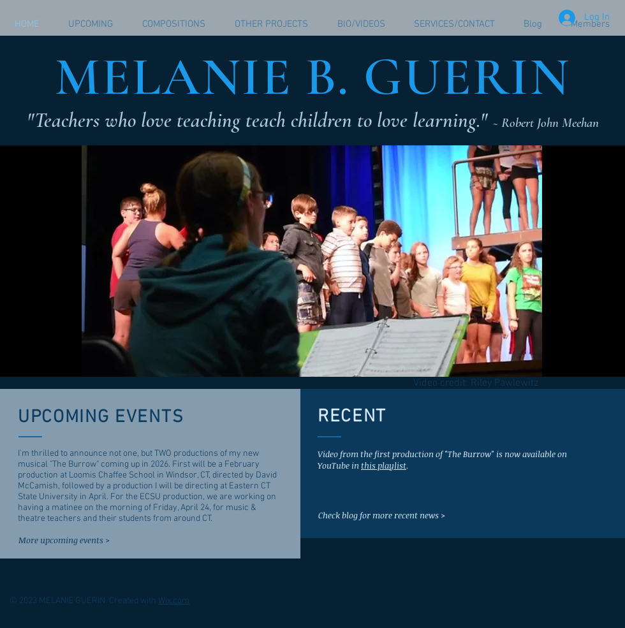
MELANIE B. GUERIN (312, 77)
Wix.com (173, 600)
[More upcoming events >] (64, 540)
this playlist (383, 465)
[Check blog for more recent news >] (382, 515)
